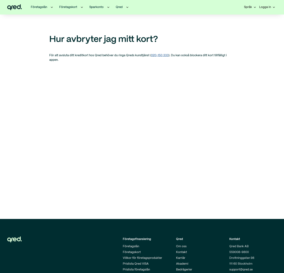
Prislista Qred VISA (136, 263)
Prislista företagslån (136, 269)
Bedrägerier (184, 269)
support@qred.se (241, 269)
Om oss (181, 246)
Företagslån (131, 246)
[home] (14, 7)
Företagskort (132, 252)
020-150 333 (160, 55)
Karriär (180, 258)
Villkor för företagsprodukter (142, 258)
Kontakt (181, 252)
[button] (52, 7)
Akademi (182, 263)
